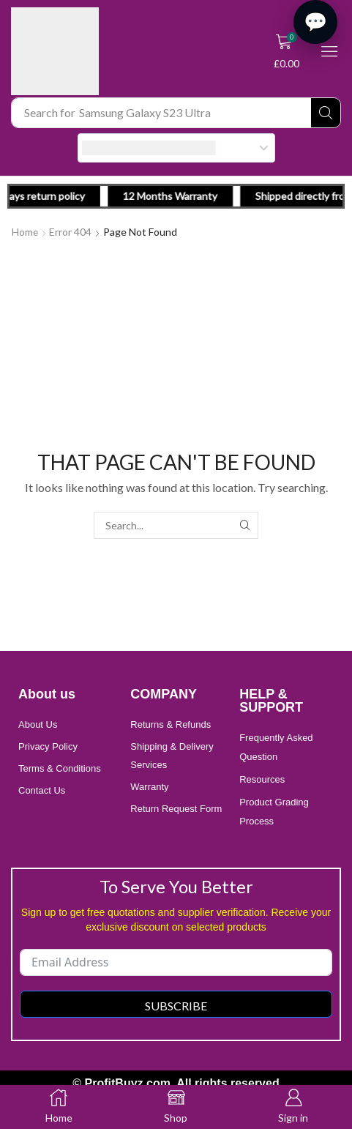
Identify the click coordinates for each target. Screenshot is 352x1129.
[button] (287, 51)
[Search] (325, 112)
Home (25, 232)
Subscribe (176, 1005)
